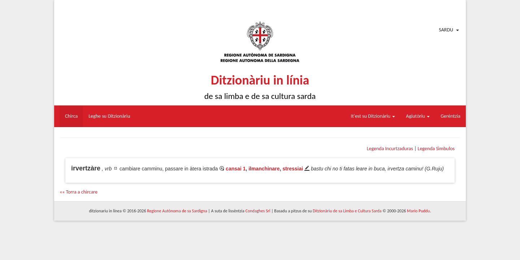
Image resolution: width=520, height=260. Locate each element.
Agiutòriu (418, 116)
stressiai (292, 169)
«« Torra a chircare (79, 192)
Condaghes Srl (258, 210)
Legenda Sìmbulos (436, 149)
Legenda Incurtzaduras (390, 149)
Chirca (71, 116)
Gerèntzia (450, 116)
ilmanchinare (264, 169)
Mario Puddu (418, 210)
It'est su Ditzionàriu (373, 116)
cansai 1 (236, 169)
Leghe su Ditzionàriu (109, 116)
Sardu (446, 30)
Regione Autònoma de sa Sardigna (177, 210)
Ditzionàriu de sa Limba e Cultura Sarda (347, 210)
